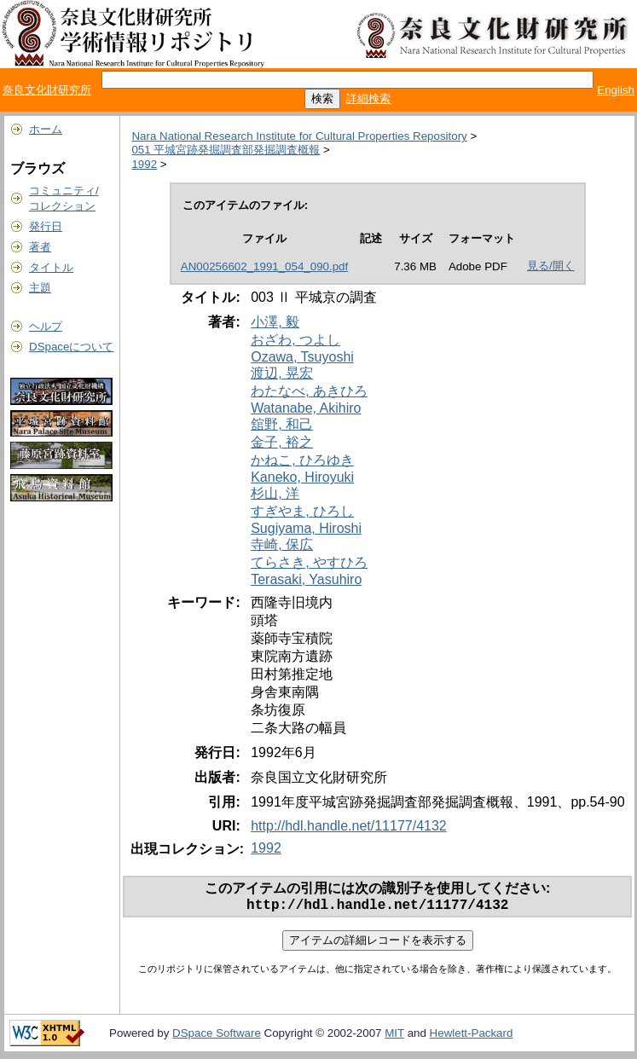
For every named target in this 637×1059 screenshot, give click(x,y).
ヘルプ (45, 326)
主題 (40, 287)
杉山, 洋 (275, 493)
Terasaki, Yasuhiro (306, 579)
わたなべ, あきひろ (309, 391)
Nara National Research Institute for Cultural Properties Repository (298, 136)
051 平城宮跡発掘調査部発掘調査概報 (225, 149)
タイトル (51, 267)
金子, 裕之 (282, 442)
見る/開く (551, 265)
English (615, 90)
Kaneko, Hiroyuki (302, 477)
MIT (394, 1036)
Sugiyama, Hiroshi (306, 528)
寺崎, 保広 (282, 544)
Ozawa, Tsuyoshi (302, 357)
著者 (40, 246)
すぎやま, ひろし (302, 511)
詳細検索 (368, 98)
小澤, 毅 (275, 322)
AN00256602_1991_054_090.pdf (264, 266)
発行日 (45, 226)
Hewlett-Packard (471, 1036)
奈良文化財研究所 (47, 90)
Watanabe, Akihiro (306, 408)
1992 (144, 164)
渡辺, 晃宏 (282, 373)
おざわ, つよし (295, 340)
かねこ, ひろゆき (302, 460)
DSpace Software (216, 1036)
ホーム (45, 129)
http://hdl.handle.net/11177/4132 (349, 826)
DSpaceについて (71, 346)
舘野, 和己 (282, 424)
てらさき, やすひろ (309, 562)
